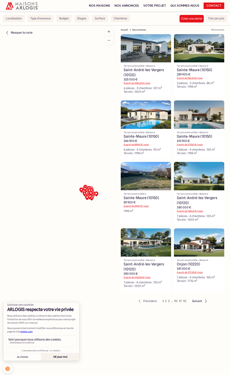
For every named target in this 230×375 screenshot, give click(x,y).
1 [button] (163, 301)
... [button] (172, 301)
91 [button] (180, 301)
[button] (147, 301)
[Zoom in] (109, 31)
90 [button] (176, 301)
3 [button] (169, 301)
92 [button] (184, 301)
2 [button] (166, 301)
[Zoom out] (109, 40)
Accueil (124, 29)
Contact (213, 5)
